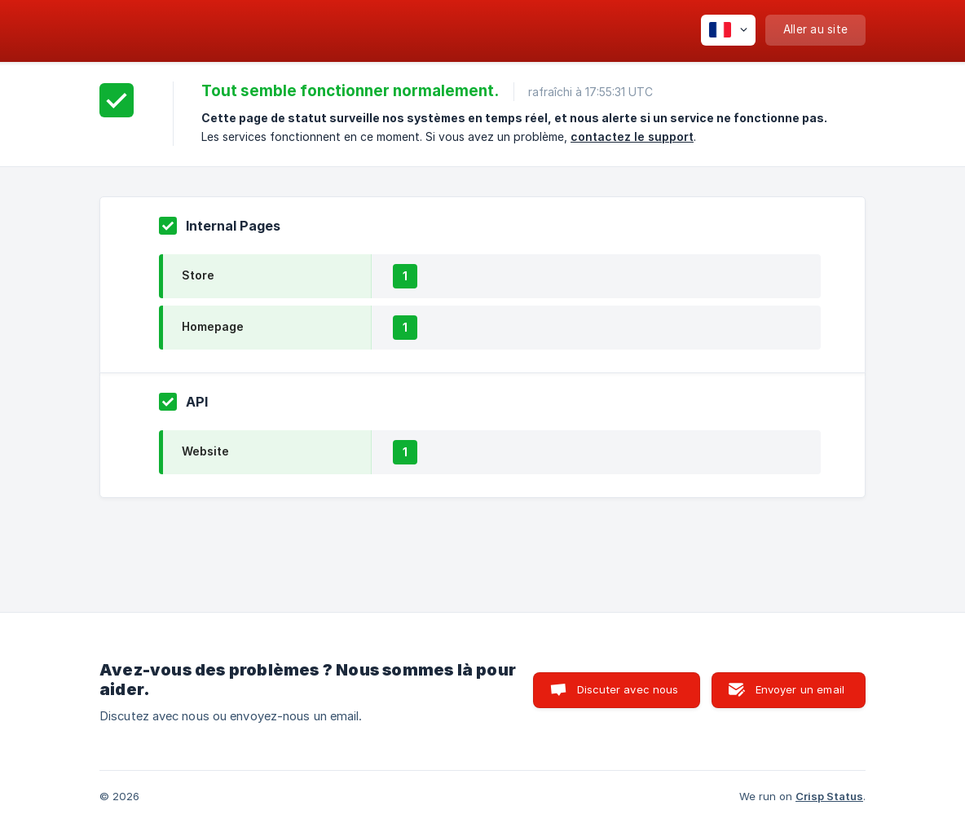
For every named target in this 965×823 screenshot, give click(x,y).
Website (205, 451)
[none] (728, 30)
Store (198, 275)
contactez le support (632, 136)
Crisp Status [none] (829, 796)
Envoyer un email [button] (800, 689)
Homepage (213, 326)
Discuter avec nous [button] (628, 689)
